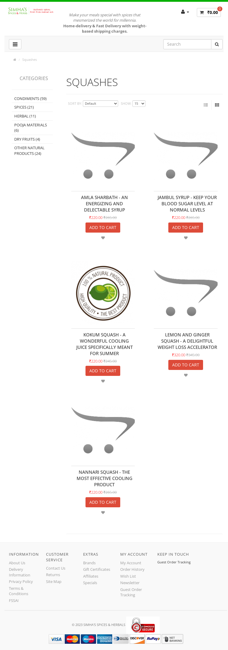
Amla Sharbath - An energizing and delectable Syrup (104, 203)
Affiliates (90, 576)
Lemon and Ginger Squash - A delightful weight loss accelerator (187, 341)
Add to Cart (102, 227)
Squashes (29, 59)
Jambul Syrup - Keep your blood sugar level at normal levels (187, 203)
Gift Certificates (96, 569)
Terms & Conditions (18, 591)
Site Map (53, 581)
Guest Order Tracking (131, 592)
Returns (53, 574)
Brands (89, 562)
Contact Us (55, 568)
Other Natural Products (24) (29, 150)
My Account (130, 562)
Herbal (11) (25, 116)
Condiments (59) (30, 98)
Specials (90, 582)
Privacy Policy (21, 581)
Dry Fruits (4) (27, 139)
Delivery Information (19, 572)
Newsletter (130, 582)
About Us (17, 562)
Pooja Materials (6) (30, 127)
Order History (132, 569)
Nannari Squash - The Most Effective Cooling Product (104, 478)
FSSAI (14, 600)
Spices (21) (24, 107)
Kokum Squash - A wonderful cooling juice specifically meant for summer (104, 344)
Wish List (128, 576)
